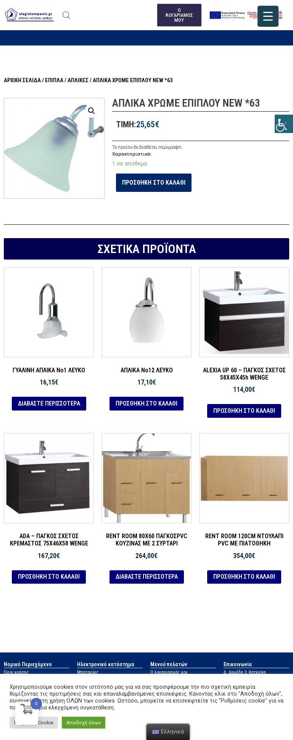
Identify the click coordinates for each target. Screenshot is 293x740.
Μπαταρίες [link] (87, 672)
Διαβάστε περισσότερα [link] (49, 403)
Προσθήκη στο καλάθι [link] (153, 182)
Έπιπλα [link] (54, 80)
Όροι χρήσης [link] (16, 672)
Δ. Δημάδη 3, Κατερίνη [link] (245, 672)
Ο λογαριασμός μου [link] (169, 672)
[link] (284, 124)
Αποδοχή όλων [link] (83, 722)
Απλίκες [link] (78, 80)
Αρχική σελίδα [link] (22, 80)
